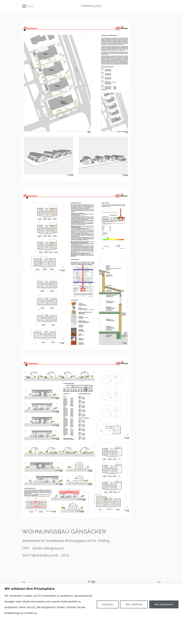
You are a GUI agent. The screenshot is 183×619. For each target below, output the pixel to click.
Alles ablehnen (133, 604)
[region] (91, 601)
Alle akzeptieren (163, 604)
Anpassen (108, 604)
